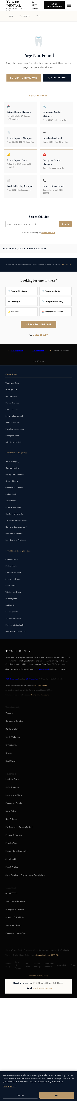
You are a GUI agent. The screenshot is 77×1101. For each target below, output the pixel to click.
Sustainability (11, 859)
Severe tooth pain (12, 579)
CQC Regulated (38, 350)
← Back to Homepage (38, 324)
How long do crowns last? (15, 527)
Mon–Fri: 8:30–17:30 (14, 917)
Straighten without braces (16, 520)
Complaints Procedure (40, 695)
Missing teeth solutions (14, 474)
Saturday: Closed (13, 925)
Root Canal (10, 761)
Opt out (20, 1095)
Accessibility (62, 965)
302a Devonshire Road (15, 901)
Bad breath (10, 605)
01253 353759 (48, 232)
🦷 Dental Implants (51, 291)
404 (38, 16)
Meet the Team (11, 779)
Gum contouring (12, 468)
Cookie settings (37, 965)
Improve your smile (13, 507)
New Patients (11, 819)
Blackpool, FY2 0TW (14, 909)
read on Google (40, 685)
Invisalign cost (11, 390)
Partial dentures (12, 403)
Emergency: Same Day (15, 933)
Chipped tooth (11, 559)
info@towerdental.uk (42, 988)
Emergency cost (12, 435)
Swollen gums (11, 599)
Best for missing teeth (14, 625)
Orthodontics (11, 745)
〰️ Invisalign (14, 301)
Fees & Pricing (11, 867)
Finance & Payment (13, 835)
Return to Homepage (24, 77)
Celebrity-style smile (14, 514)
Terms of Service (18, 965)
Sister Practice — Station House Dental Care (25, 875)
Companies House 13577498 (46, 955)
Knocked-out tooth (13, 572)
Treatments (24, 16)
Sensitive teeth (11, 612)
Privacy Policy (8, 965)
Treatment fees (12, 383)
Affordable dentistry (13, 442)
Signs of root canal (13, 618)
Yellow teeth (10, 501)
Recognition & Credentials (16, 851)
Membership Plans (13, 795)
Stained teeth (11, 494)
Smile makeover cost (14, 416)
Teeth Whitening (12, 737)
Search (65, 224)
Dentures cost (11, 396)
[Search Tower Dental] (31, 224)
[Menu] (69, 5)
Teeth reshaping (12, 461)
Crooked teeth (11, 481)
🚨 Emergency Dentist (52, 311)
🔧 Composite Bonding (52, 301)
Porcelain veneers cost (14, 429)
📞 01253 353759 (57, 77)
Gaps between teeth (14, 487)
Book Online (10, 811)
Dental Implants (12, 729)
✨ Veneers (13, 311)
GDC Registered (17, 350)
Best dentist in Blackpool (15, 540)
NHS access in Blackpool (15, 631)
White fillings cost (12, 422)
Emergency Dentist (13, 803)
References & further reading (26, 248)
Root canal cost (11, 409)
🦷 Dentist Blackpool (17, 291)
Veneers (9, 713)
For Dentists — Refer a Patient (19, 827)
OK (56, 1095)
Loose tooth (10, 585)
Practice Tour (11, 843)
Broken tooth (11, 566)
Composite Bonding (14, 721)
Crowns (8, 753)
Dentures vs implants (14, 533)
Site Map (32, 975)
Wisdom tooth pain (13, 592)
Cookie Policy (28, 965)
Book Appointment (54, 5)
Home (10, 16)
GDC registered (41, 669)
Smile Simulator (12, 787)
